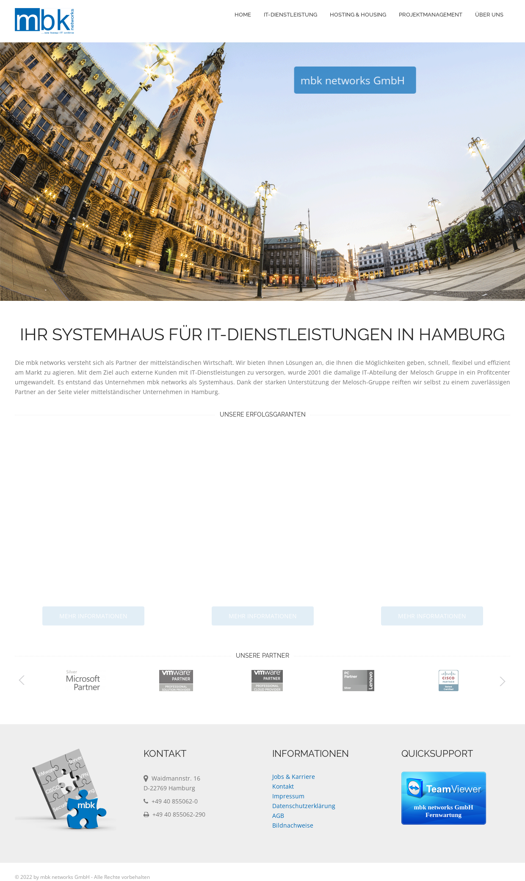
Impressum (288, 796)
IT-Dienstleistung (290, 14)
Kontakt (283, 786)
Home (243, 14)
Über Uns (489, 14)
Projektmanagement (430, 14)
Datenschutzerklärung (303, 806)
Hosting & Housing (358, 14)
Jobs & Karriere (293, 777)
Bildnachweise (292, 825)
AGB (278, 816)
